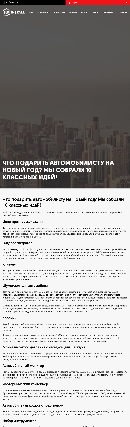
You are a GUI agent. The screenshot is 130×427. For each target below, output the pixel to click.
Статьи (95, 12)
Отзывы (73, 12)
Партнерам (108, 12)
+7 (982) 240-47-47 (14, 2)
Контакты (122, 12)
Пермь (75, 2)
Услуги (30, 12)
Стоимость (43, 12)
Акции (84, 12)
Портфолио (59, 12)
